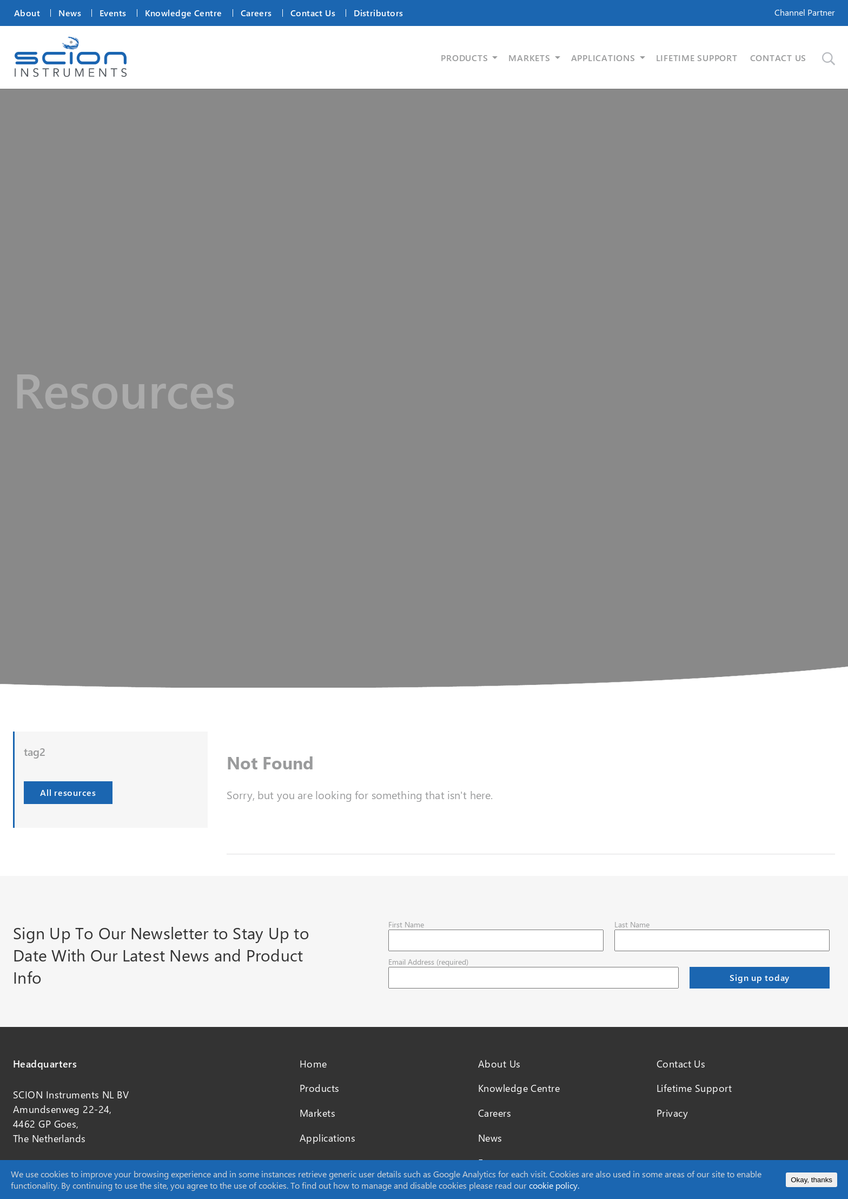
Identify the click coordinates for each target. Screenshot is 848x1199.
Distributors (378, 12)
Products (320, 1088)
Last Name (632, 924)
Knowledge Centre (183, 12)
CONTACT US (778, 57)
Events (113, 12)
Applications (327, 1137)
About (27, 12)
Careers (256, 12)
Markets (317, 1112)
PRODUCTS (464, 57)
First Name (406, 924)
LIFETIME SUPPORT (697, 57)
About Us (499, 1063)
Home (313, 1063)
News (69, 12)
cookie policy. (554, 1185)
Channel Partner (804, 12)
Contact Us (312, 12)
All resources (68, 792)
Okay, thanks (811, 1180)
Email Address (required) (428, 962)
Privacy (672, 1112)
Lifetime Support (694, 1088)
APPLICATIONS (603, 57)
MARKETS (529, 57)
